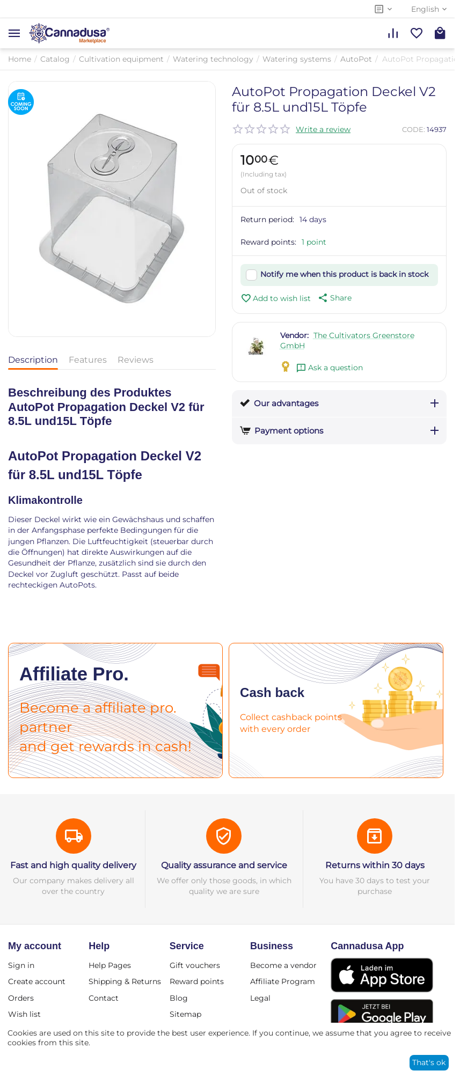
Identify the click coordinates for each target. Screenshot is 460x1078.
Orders (21, 998)
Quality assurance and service (224, 865)
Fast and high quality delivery (73, 865)
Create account (36, 981)
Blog (179, 998)
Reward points (197, 981)
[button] (334, 297)
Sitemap (185, 1014)
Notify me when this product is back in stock (344, 274)
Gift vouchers (195, 965)
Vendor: (294, 335)
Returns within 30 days (375, 865)
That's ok (429, 1062)
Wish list (24, 1014)
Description (33, 360)
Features (88, 360)
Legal (260, 998)
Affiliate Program (282, 981)
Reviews (136, 360)
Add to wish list (275, 298)
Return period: (267, 219)
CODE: (413, 129)
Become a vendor (283, 965)
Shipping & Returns (125, 981)
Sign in (21, 965)
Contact (104, 998)
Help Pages (110, 965)
